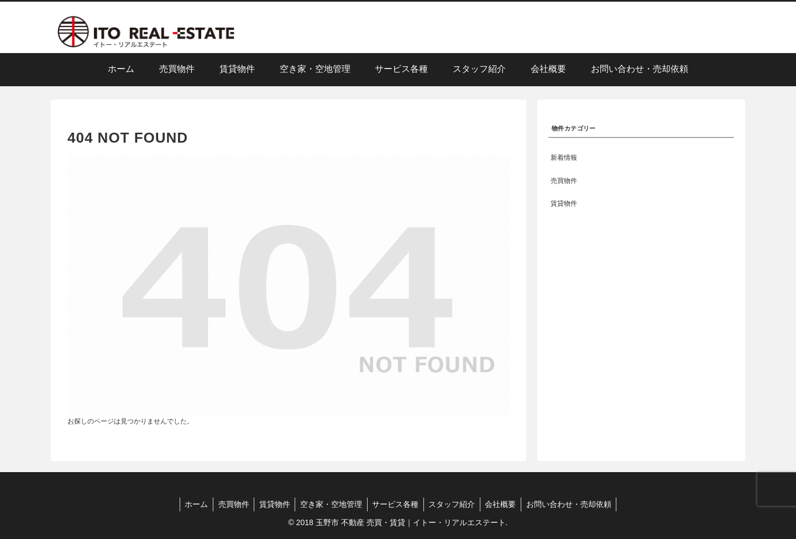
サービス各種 (396, 504)
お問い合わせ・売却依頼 (574, 504)
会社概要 (504, 504)
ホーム (191, 504)
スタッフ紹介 (454, 504)
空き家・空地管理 (331, 504)
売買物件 (229, 504)
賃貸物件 (272, 504)
